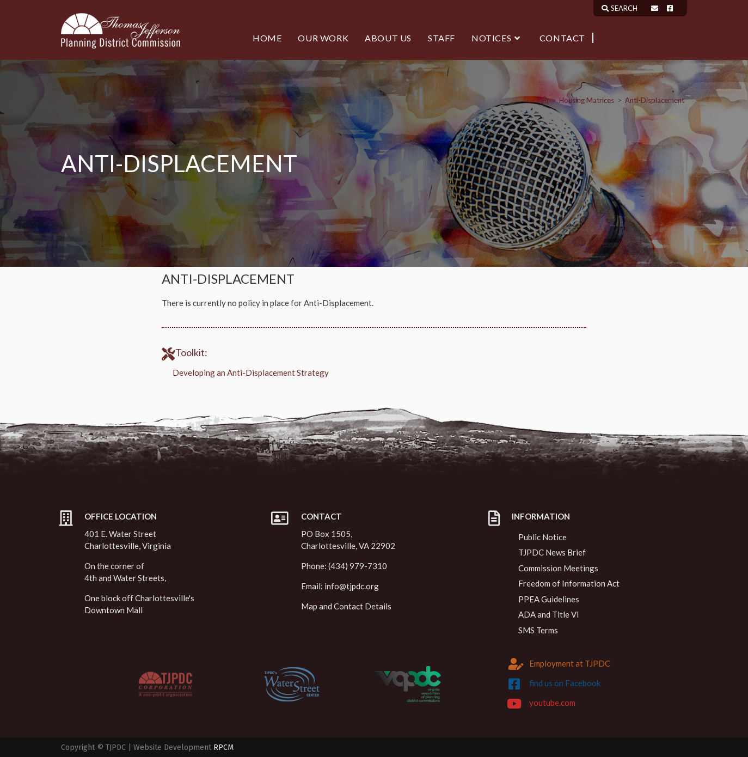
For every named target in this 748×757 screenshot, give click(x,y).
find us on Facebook (564, 683)
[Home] (544, 100)
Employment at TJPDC (569, 663)
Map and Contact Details (346, 606)
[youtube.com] (514, 703)
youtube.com (552, 702)
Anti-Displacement (654, 100)
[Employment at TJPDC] (516, 664)
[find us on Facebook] (514, 684)
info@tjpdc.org (351, 586)
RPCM (223, 747)
